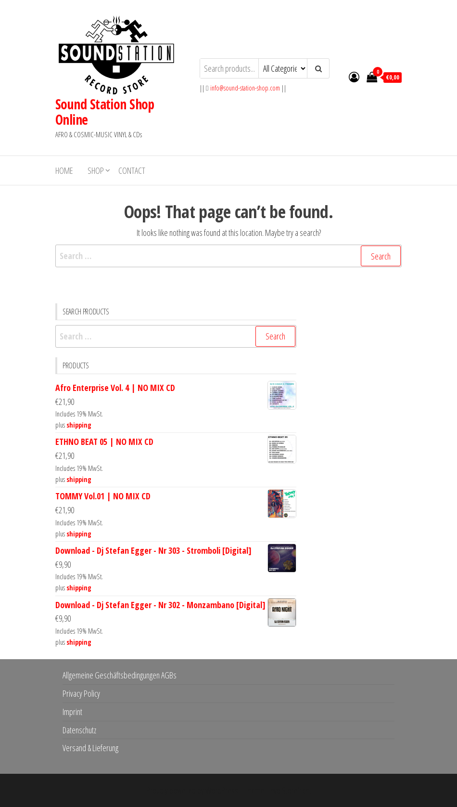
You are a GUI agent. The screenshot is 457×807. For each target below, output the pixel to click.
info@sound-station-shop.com (245, 87)
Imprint (72, 711)
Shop (96, 170)
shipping (78, 425)
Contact (131, 170)
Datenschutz (79, 730)
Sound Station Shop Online (104, 112)
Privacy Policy (81, 693)
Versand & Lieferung (90, 748)
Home (64, 170)
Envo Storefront (289, 790)
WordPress (221, 790)
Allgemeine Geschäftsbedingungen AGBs (120, 675)
